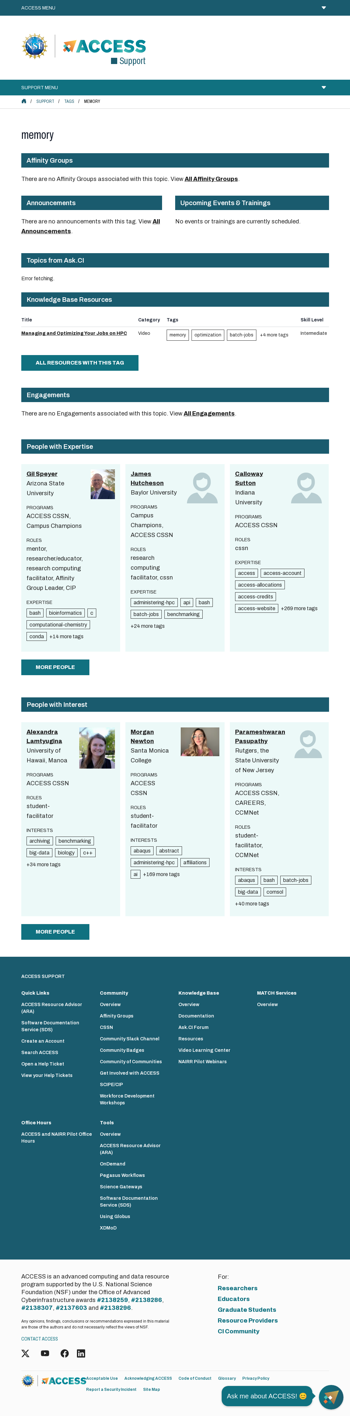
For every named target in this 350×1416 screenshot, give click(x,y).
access (246, 573)
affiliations (195, 862)
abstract (169, 851)
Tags (69, 101)
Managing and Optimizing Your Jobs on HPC (74, 333)
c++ (88, 852)
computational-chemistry (58, 624)
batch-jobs (241, 335)
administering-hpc (154, 602)
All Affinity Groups (211, 179)
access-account (283, 573)
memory (178, 335)
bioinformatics (65, 613)
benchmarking (183, 614)
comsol (275, 892)
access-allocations (260, 585)
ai (136, 874)
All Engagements (209, 413)
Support (45, 101)
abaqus (142, 851)
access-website (256, 608)
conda (36, 636)
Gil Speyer (42, 474)
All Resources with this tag (80, 363)
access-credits (255, 596)
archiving (39, 841)
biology (66, 852)
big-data (39, 852)
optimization (207, 335)
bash (35, 613)
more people (55, 667)
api (186, 602)
